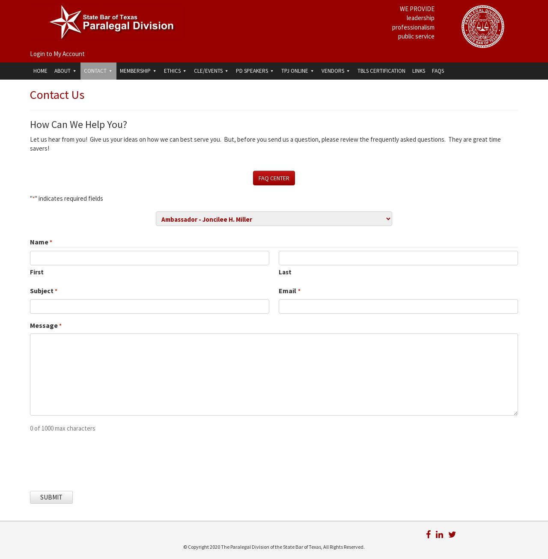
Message (46, 325)
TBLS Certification (381, 70)
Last (285, 272)
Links (418, 70)
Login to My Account (57, 54)
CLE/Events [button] (211, 70)
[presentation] (95, 456)
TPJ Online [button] (298, 70)
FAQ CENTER (274, 178)
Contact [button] (98, 70)
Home (40, 70)
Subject (43, 291)
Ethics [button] (175, 70)
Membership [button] (138, 70)
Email (289, 291)
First (37, 272)
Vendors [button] (336, 70)
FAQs (438, 70)
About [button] (65, 70)
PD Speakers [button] (255, 70)
